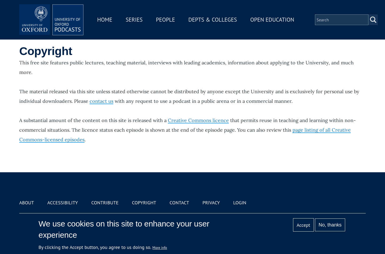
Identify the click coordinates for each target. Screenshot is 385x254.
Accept (303, 225)
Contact (179, 203)
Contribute (104, 203)
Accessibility (62, 203)
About (26, 203)
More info (159, 247)
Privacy (211, 203)
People (165, 19)
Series (134, 19)
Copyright (144, 203)
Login (239, 203)
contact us (101, 101)
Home (104, 19)
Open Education (272, 19)
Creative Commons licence (198, 120)
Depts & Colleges (212, 19)
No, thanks (329, 225)
